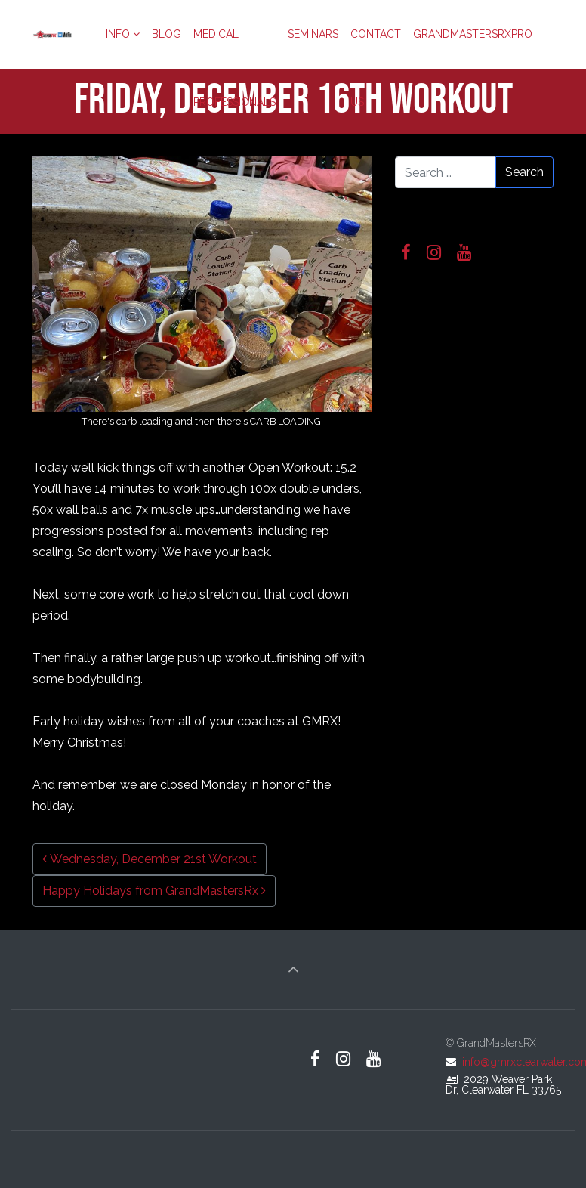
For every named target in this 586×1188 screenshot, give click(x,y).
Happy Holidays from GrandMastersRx (154, 890)
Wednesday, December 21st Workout (149, 859)
